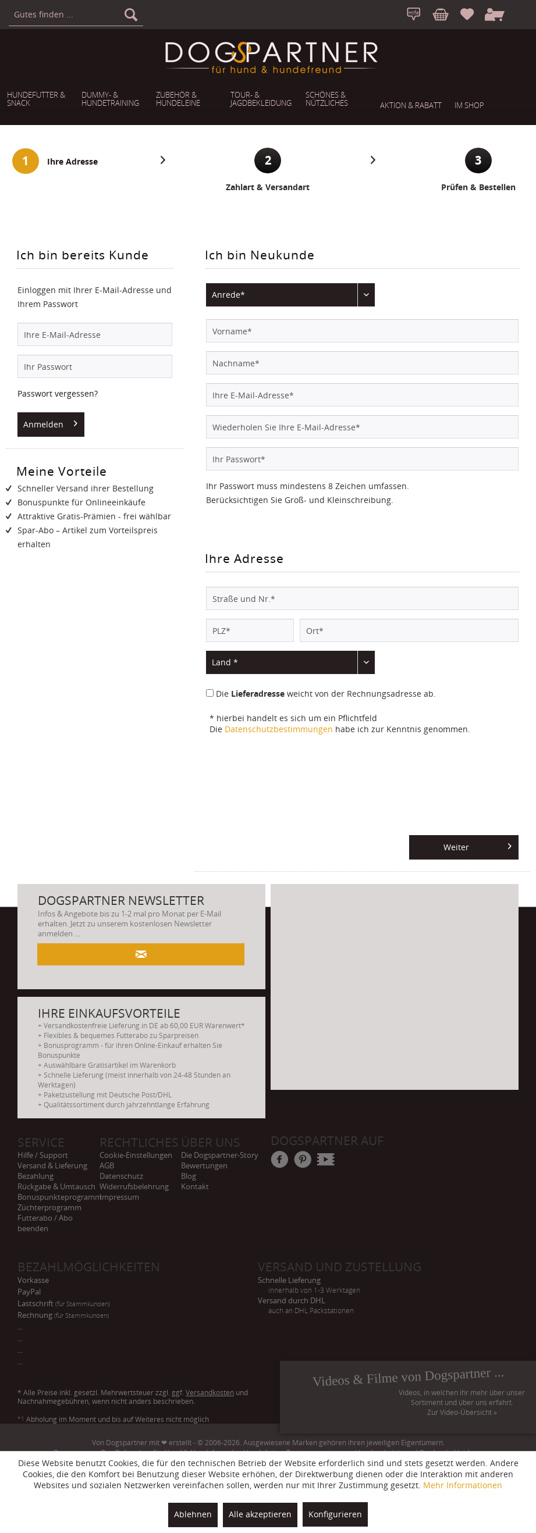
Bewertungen (204, 1165)
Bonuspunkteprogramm (58, 1197)
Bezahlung (35, 1176)
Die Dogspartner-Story (219, 1155)
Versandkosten (210, 1392)
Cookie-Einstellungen (136, 1155)
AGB (107, 1165)
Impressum (119, 1197)
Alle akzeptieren (260, 1514)
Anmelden (50, 422)
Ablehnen (193, 1514)
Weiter (477, 845)
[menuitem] (76, 14)
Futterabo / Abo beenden (45, 1223)
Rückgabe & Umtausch (56, 1186)
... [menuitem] (24, 1326)
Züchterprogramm (49, 1207)
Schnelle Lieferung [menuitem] (378, 1280)
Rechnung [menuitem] (67, 1315)
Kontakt (195, 1186)
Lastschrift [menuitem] (68, 1303)
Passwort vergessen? (57, 393)
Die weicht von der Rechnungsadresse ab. (326, 693)
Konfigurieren (335, 1514)
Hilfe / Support (42, 1155)
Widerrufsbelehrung (134, 1186)
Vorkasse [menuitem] (37, 1280)
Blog (188, 1176)
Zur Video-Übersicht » (462, 1412)
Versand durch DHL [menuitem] (378, 1300)
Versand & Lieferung (52, 1165)
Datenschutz (121, 1176)
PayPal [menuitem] (33, 1291)
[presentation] (294, 789)
